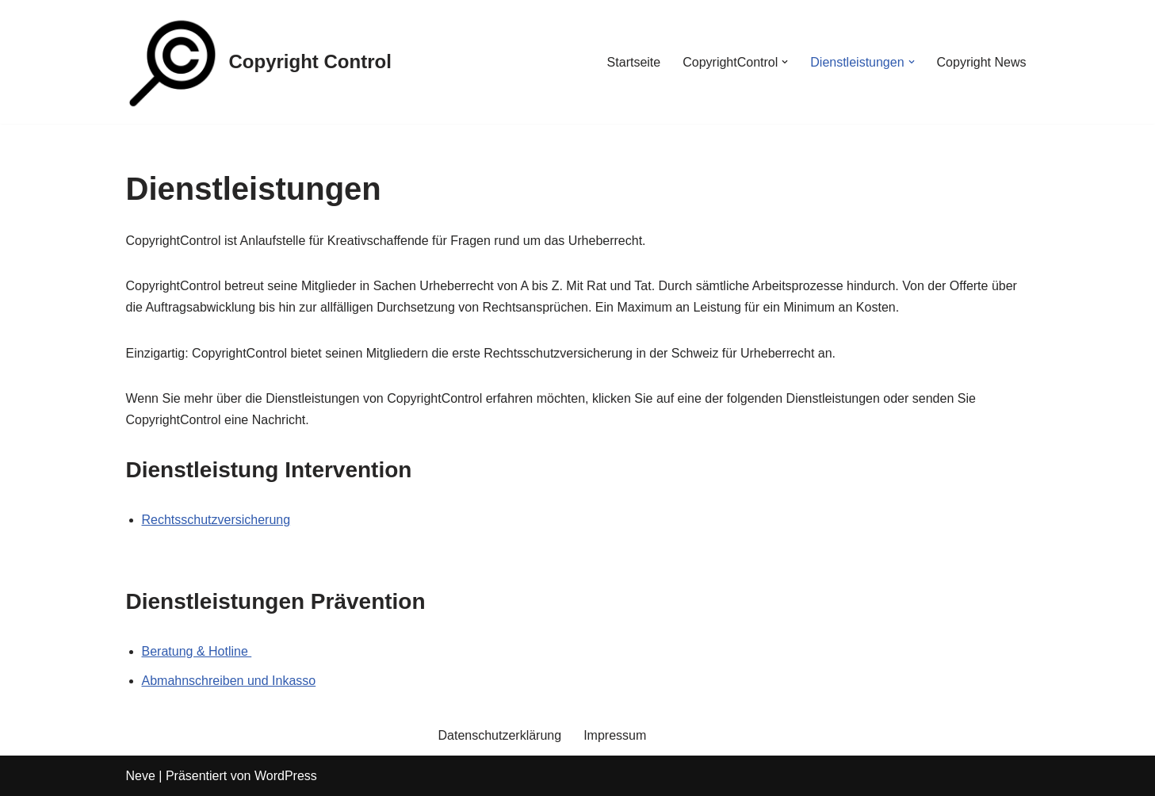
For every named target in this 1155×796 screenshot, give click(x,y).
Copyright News (982, 62)
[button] (785, 62)
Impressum (614, 735)
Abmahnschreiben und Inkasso (229, 680)
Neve (140, 776)
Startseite (634, 62)
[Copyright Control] (259, 61)
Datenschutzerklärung (500, 735)
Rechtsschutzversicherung (216, 519)
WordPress (285, 776)
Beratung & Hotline (197, 651)
